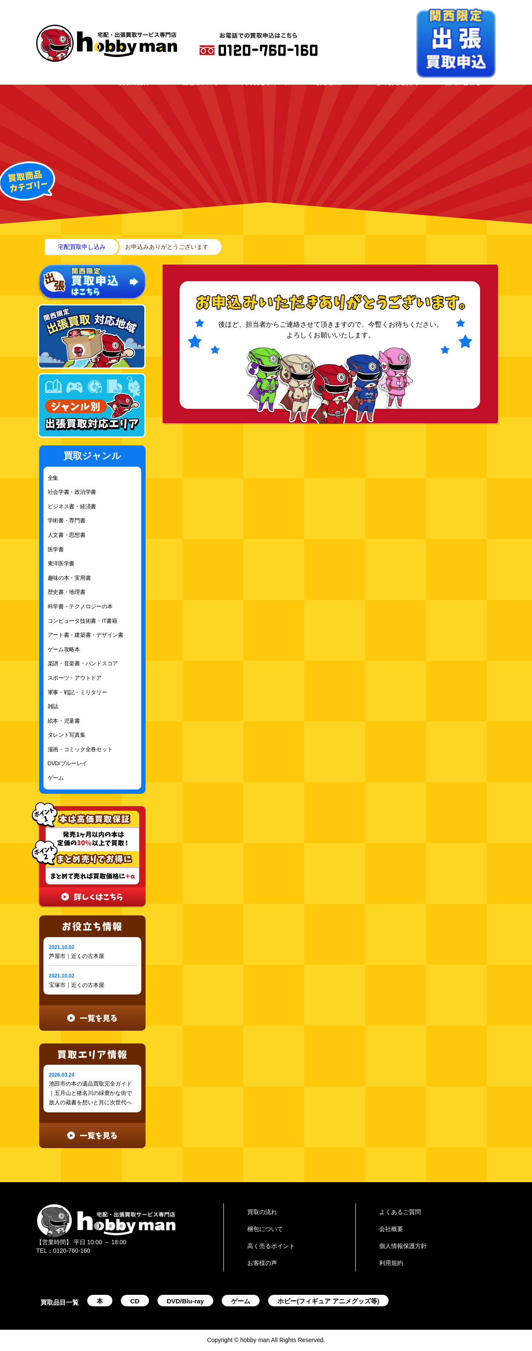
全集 (53, 478)
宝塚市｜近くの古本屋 (76, 985)
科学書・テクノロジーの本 (80, 606)
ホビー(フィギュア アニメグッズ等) (328, 1301)
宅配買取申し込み (82, 246)
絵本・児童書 (64, 721)
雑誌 (53, 706)
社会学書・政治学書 (72, 492)
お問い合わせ (463, 82)
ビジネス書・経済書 (72, 506)
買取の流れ (134, 82)
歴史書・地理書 (67, 592)
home (41, 247)
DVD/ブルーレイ (68, 763)
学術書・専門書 (67, 520)
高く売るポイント (265, 82)
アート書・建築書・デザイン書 (85, 635)
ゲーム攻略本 (64, 649)
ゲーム (56, 778)
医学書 (56, 549)
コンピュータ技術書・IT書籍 (82, 621)
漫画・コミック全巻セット (80, 749)
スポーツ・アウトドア (75, 678)
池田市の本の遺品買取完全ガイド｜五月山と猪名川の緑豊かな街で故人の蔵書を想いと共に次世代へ (90, 1093)
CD (135, 1301)
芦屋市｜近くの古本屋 (76, 956)
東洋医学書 (61, 563)
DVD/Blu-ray (185, 1301)
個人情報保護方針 (403, 1246)
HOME (68, 82)
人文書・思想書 (67, 535)
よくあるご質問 (397, 82)
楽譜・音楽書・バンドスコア (83, 663)
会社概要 (391, 1229)
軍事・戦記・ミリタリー (77, 692)
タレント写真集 (67, 735)
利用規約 (391, 1263)
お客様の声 (331, 82)
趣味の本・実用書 (69, 578)
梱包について (200, 82)
